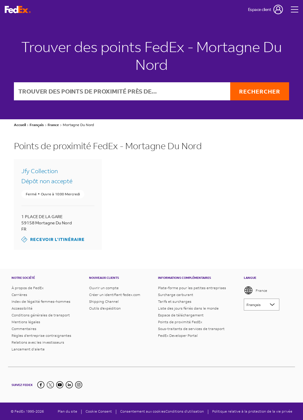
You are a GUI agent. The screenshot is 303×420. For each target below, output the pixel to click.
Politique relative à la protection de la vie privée (252, 411)
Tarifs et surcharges (174, 301)
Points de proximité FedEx (180, 322)
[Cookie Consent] (99, 411)
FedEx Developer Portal (178, 335)
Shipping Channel (104, 301)
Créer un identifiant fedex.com (114, 294)
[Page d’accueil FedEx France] (18, 9)
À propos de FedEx (27, 288)
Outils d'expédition (105, 308)
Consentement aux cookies (142, 411)
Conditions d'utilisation (184, 411)
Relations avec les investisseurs (38, 342)
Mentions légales (26, 322)
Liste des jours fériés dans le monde (188, 308)
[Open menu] (294, 9)
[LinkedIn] (69, 384)
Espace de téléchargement (181, 315)
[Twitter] (50, 384)
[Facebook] (40, 384)
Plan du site (67, 411)
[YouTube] (59, 384)
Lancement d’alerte (28, 349)
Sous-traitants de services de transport (191, 328)
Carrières (19, 294)
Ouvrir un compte (104, 288)
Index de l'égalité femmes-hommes (41, 301)
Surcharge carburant (175, 294)
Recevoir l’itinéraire (53, 239)
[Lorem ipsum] (261, 304)
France (255, 290)
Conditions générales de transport (41, 315)
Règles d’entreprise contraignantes (41, 335)
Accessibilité (22, 308)
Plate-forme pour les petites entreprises (192, 288)
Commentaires (24, 328)
